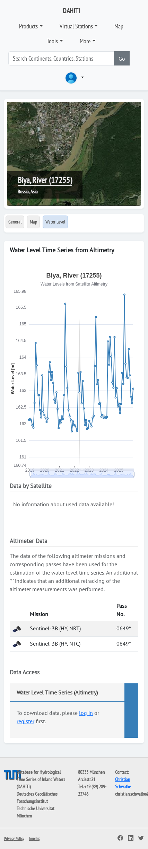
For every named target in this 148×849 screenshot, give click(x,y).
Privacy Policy (14, 838)
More (85, 41)
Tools (52, 41)
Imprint (34, 838)
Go (122, 58)
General (14, 222)
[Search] (61, 58)
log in (86, 712)
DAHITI (71, 10)
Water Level (55, 222)
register (25, 721)
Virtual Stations (76, 26)
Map (118, 26)
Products (28, 26)
